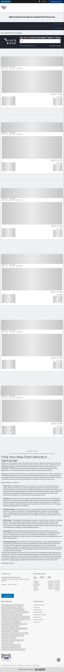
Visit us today (14, 559)
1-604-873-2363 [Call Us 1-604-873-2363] (12, 584)
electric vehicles (9, 466)
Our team (4, 473)
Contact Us (7, 595)
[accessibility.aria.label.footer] (40, 669)
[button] (5, 1)
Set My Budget (57, 28)
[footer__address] (16, 580)
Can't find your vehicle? (55, 45)
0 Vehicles (19, 33)
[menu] (61, 7)
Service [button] (42, 577)
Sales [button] (35, 577)
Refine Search (57, 24)
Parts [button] (49, 577)
